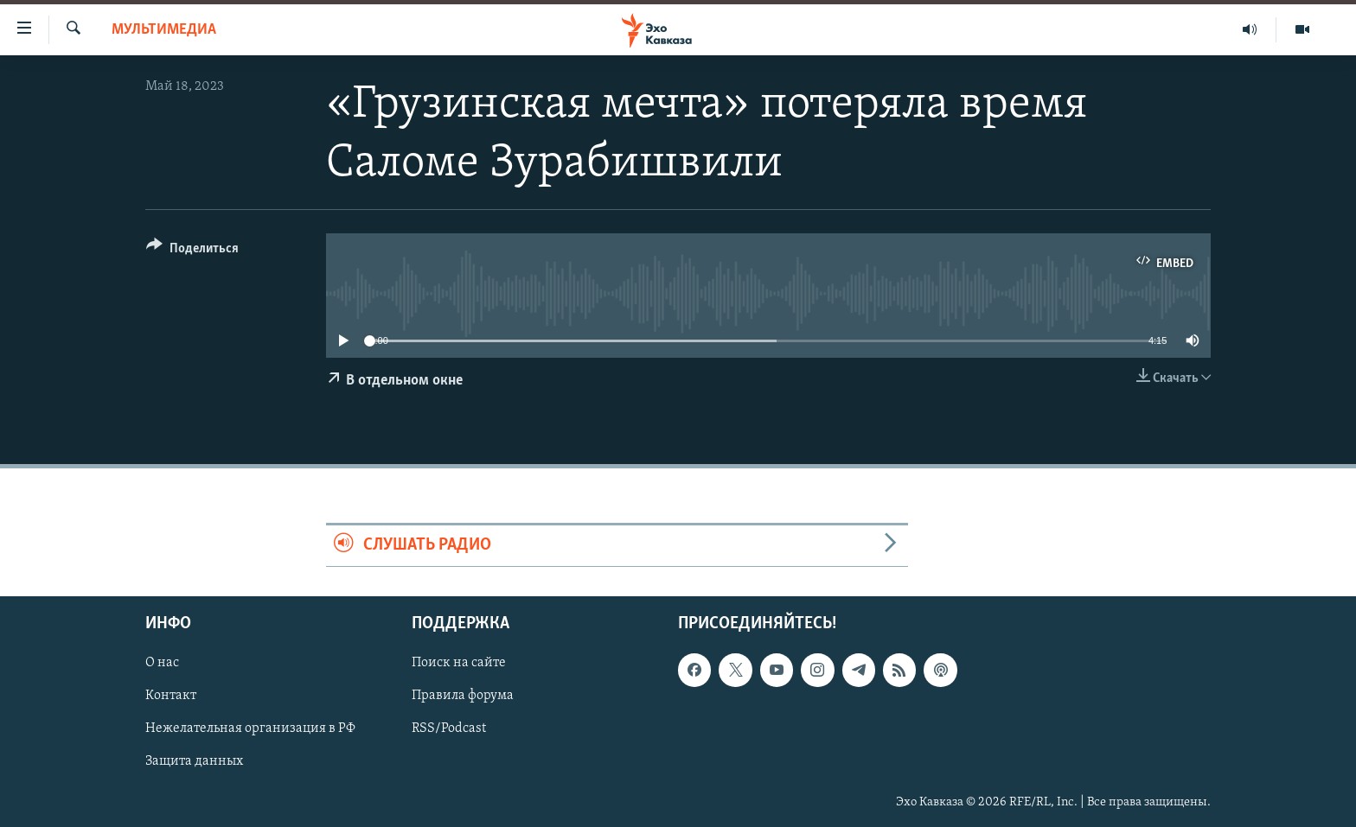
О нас (162, 663)
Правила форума (463, 696)
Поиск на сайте (459, 663)
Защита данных (194, 761)
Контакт (170, 696)
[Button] (192, 251)
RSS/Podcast (449, 728)
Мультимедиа (164, 30)
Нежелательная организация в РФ (250, 728)
